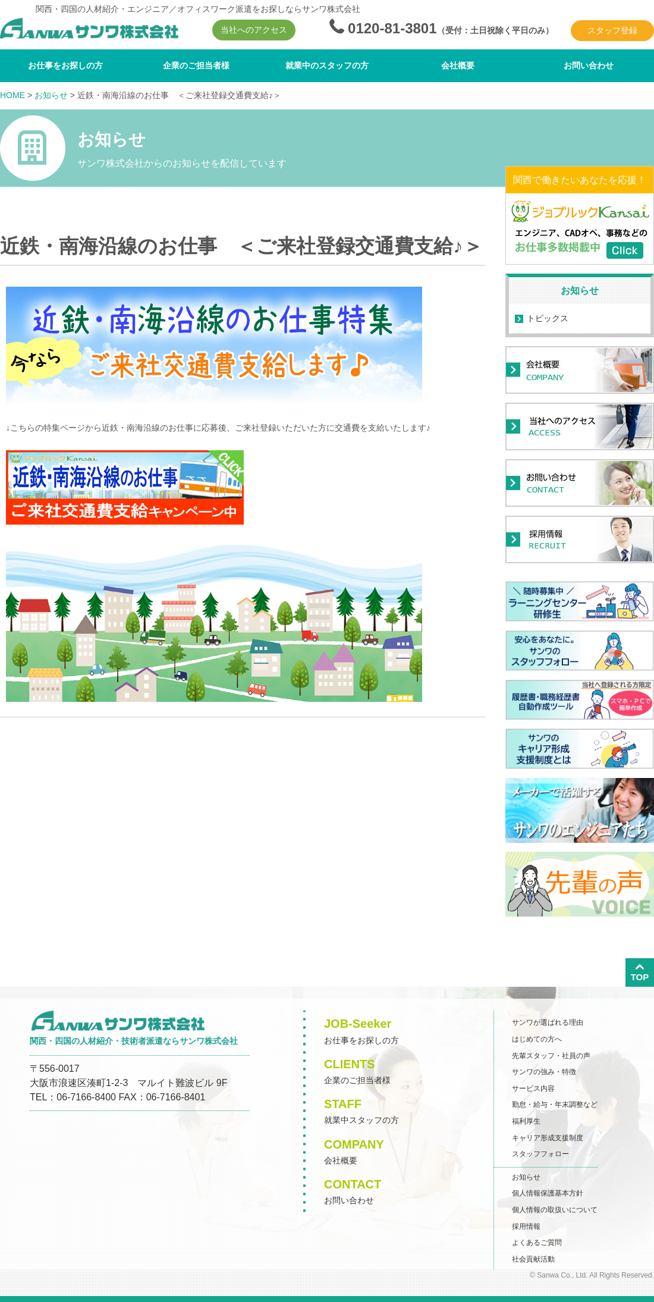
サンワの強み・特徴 (544, 1072)
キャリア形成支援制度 (547, 1138)
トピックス (547, 318)
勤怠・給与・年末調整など (555, 1104)
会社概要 (457, 65)
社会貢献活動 (533, 1259)
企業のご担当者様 (196, 65)
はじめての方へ (537, 1039)
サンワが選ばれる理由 (547, 1022)
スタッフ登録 (612, 30)
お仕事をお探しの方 (65, 65)
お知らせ (51, 95)
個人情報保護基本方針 (547, 1193)
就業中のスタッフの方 (327, 65)
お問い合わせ (589, 65)
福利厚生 (526, 1121)
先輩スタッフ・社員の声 (551, 1056)
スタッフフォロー (540, 1154)
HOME (12, 95)
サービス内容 (533, 1088)
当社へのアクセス (254, 29)
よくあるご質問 (537, 1242)
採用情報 (526, 1226)
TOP (640, 972)
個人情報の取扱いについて (555, 1210)
